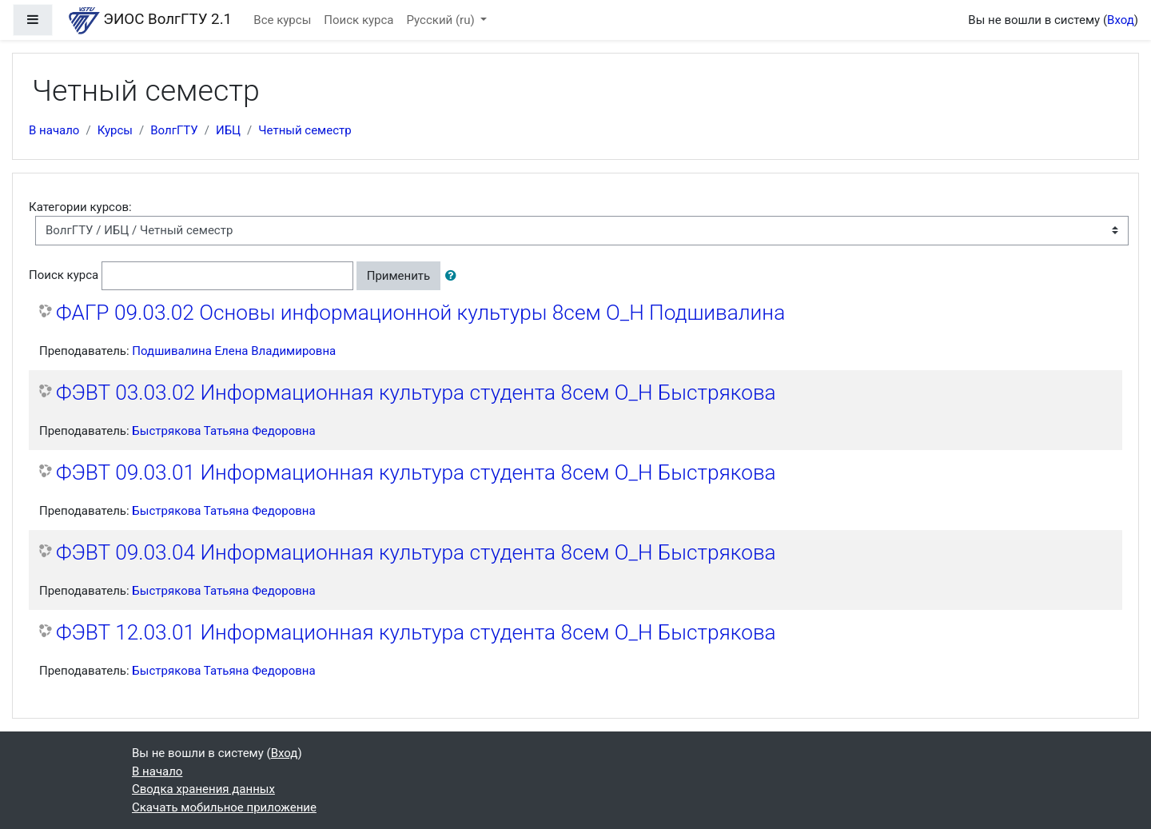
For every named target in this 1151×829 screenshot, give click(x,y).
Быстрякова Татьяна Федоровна (223, 431)
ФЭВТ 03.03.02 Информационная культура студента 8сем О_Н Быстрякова (416, 393)
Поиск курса (358, 20)
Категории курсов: (80, 207)
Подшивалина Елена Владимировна (234, 351)
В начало (54, 130)
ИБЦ (228, 130)
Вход (1120, 20)
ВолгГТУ (174, 130)
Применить (399, 276)
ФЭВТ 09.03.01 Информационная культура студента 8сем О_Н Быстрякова (416, 472)
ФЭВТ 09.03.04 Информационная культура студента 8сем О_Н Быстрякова (416, 552)
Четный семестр (304, 130)
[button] (454, 276)
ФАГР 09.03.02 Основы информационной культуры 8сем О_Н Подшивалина (420, 313)
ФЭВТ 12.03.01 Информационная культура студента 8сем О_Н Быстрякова (416, 632)
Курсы (115, 130)
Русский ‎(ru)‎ (442, 20)
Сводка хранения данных (203, 789)
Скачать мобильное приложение (224, 807)
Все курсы (282, 20)
